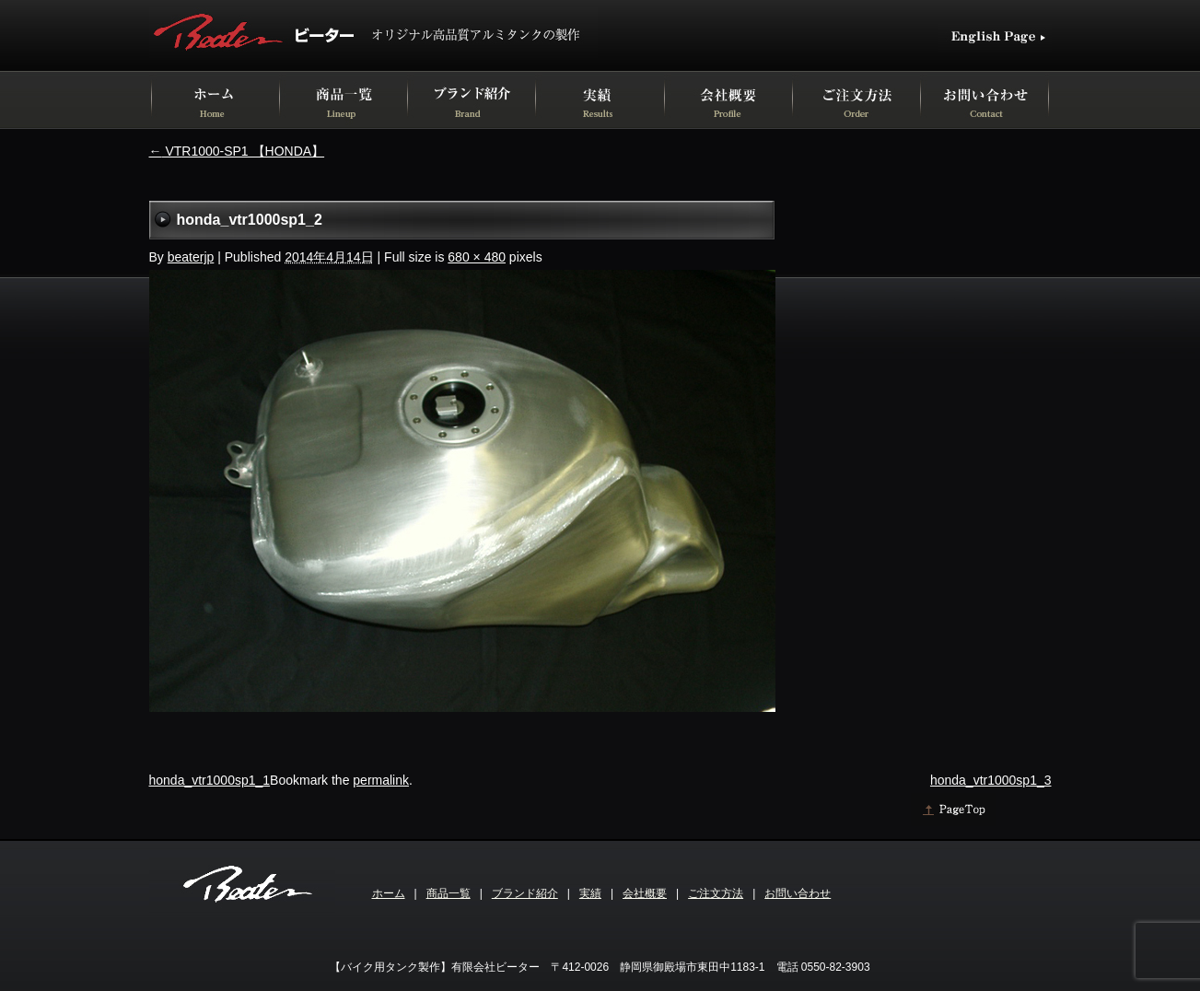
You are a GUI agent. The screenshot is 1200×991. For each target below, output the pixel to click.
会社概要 (645, 893)
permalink (381, 780)
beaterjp (191, 257)
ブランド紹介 (525, 893)
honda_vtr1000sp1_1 (210, 780)
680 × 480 (477, 257)
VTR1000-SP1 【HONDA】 (237, 151)
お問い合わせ (797, 893)
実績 (590, 893)
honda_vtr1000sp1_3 (991, 780)
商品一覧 (448, 893)
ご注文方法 (715, 893)
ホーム (388, 893)
